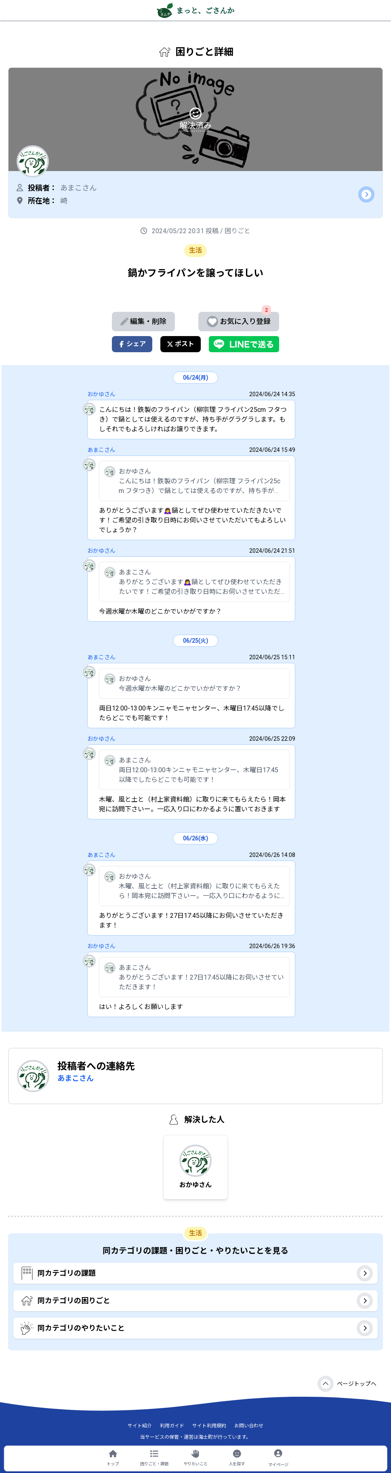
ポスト (180, 344)
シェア (132, 344)
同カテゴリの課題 (196, 1273)
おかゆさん (101, 394)
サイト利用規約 (209, 1426)
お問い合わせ (248, 1426)
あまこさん (101, 450)
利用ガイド (172, 1426)
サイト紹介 (140, 1426)
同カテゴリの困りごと (196, 1301)
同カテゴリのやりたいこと (196, 1328)
